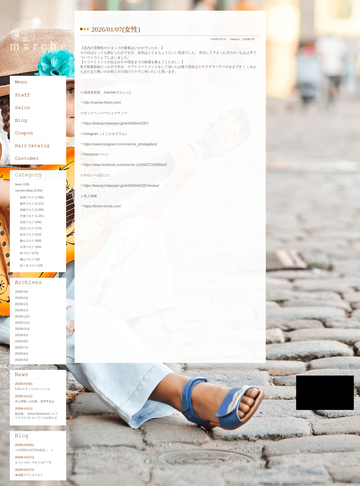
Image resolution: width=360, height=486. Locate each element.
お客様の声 (248, 39)
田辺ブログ (27, 228)
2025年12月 (22, 316)
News (18, 184)
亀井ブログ (27, 203)
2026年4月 (21, 291)
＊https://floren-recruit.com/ (100, 206)
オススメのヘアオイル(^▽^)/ (33, 462)
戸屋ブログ (27, 216)
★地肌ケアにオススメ (29, 474)
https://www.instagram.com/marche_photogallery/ (120, 144)
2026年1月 (21, 310)
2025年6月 (21, 353)
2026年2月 (21, 304)
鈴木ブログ (27, 234)
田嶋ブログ (27, 209)
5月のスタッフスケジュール (32, 388)
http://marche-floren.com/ (102, 103)
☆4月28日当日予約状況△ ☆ (34, 450)
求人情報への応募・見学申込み (34, 401)
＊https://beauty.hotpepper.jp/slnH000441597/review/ (119, 186)
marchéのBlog (24, 190)
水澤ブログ (27, 246)
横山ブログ (27, 240)
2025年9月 (21, 335)
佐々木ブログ (28, 265)
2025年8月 (21, 341)
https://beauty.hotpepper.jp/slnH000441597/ (116, 123)
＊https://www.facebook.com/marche (107, 165)
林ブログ (25, 253)
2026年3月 (21, 297)
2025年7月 (21, 347)
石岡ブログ (27, 222)
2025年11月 (22, 322)
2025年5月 (21, 359)
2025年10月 (22, 328)
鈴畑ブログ (27, 197)
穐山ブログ (27, 259)
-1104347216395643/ (151, 165)
